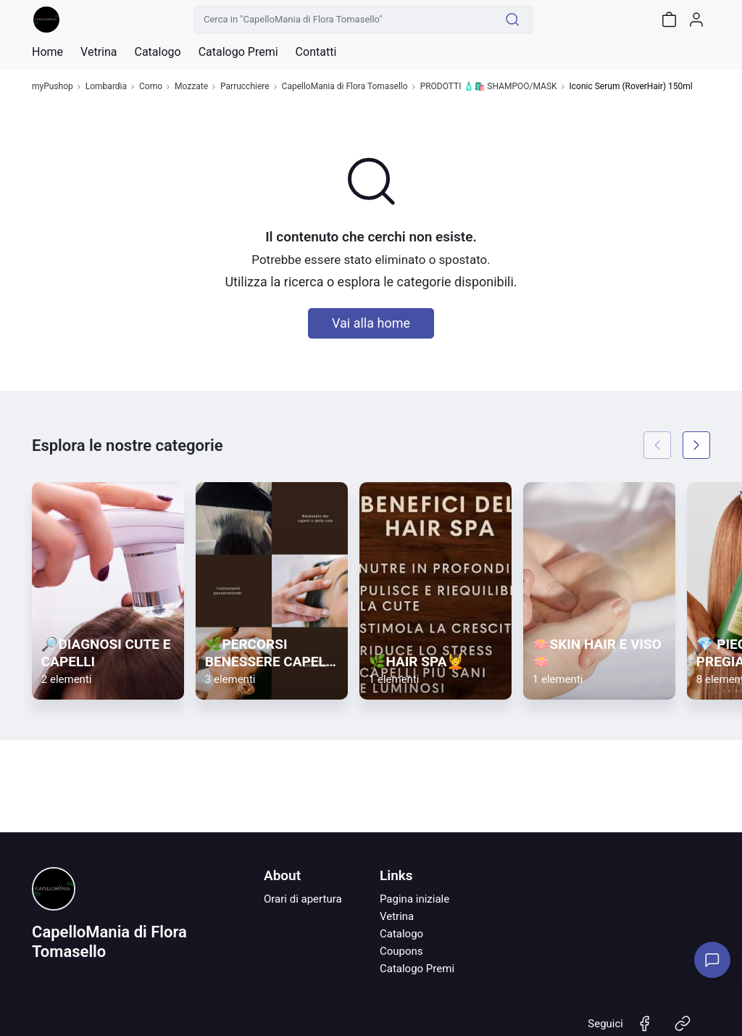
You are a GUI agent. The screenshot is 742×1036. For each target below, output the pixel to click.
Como (150, 86)
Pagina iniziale (414, 899)
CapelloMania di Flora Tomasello (345, 86)
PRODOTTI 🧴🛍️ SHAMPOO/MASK (488, 86)
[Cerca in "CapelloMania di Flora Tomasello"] (343, 19)
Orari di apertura (303, 899)
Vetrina (397, 916)
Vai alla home (371, 323)
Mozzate (191, 86)
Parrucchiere (245, 86)
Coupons (401, 951)
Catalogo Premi (417, 968)
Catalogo (157, 52)
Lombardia (106, 86)
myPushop (52, 86)
